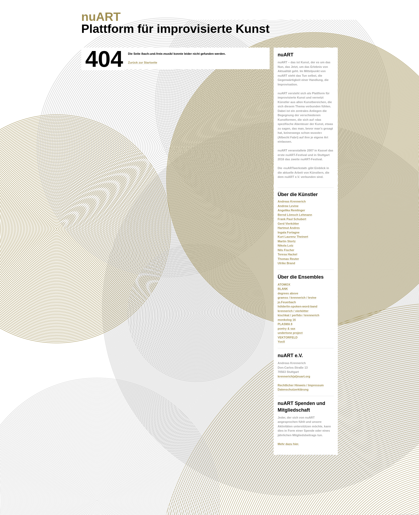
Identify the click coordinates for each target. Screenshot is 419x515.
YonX (281, 341)
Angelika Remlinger (291, 210)
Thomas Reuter (288, 258)
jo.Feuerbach (287, 302)
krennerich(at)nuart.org (294, 376)
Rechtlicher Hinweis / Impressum (301, 385)
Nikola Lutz (285, 245)
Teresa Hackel (287, 254)
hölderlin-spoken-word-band (297, 306)
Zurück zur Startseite (142, 62)
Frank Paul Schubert (292, 219)
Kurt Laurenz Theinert (293, 236)
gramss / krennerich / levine (297, 297)
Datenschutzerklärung (293, 389)
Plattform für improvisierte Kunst (175, 23)
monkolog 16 (287, 319)
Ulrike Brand (286, 263)
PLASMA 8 (285, 324)
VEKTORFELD (287, 337)
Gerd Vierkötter (288, 223)
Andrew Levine (288, 206)
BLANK (283, 288)
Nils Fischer (286, 250)
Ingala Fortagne (289, 232)
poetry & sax (286, 328)
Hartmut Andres (289, 227)
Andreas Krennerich (292, 201)
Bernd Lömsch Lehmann (295, 214)
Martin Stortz (287, 241)
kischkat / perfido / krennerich (298, 315)
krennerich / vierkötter (293, 311)
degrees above (288, 293)
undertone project (290, 332)
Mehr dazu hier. (288, 444)
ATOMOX (284, 284)
